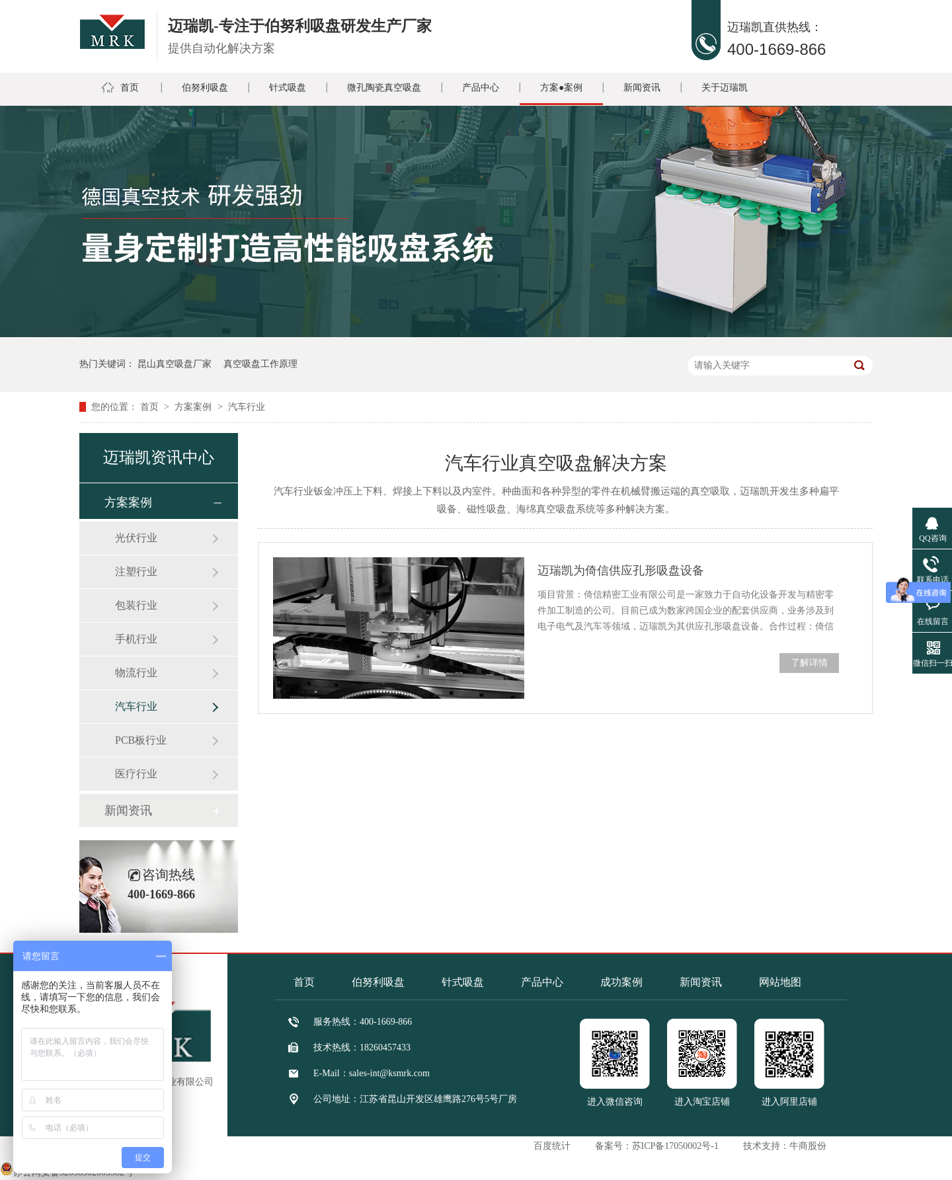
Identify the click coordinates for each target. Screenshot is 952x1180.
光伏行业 (136, 537)
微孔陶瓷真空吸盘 (384, 88)
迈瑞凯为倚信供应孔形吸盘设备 (620, 570)
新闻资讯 (641, 88)
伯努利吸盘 (205, 88)
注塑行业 (136, 571)
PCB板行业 (141, 740)
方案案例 (194, 407)
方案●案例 (561, 88)
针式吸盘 (287, 88)
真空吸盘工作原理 (260, 364)
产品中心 (480, 88)
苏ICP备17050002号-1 (675, 1146)
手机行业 (136, 639)
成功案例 (621, 982)
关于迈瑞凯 (724, 88)
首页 (129, 88)
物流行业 (136, 672)
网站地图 (780, 982)
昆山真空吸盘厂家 (175, 364)
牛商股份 (807, 1146)
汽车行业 (246, 407)
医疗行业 (136, 773)
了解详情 (809, 663)
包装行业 (136, 605)
